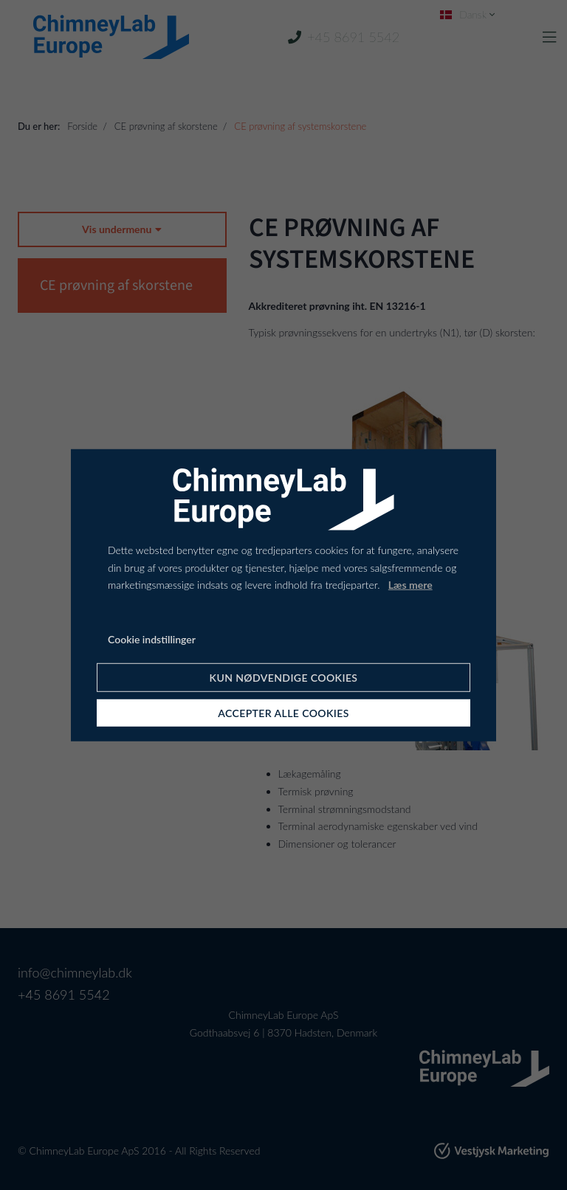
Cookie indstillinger (152, 639)
